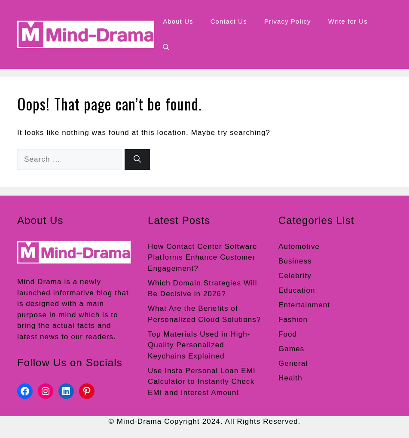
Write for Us (348, 21)
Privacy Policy (287, 21)
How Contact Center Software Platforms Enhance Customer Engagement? (202, 257)
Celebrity (294, 276)
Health (290, 378)
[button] (166, 47)
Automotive (299, 246)
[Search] (137, 159)
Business (295, 261)
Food (287, 334)
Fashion (293, 319)
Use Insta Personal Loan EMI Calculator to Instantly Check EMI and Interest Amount (202, 382)
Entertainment (304, 305)
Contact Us (229, 21)
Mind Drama (39, 282)
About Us (178, 21)
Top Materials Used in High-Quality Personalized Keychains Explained (199, 345)
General (293, 363)
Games (291, 349)
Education (296, 290)
